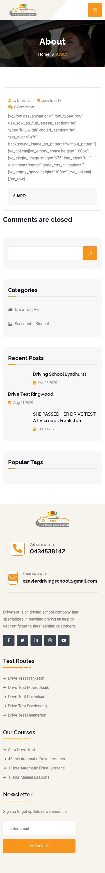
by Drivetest (20, 101)
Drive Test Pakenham (26, 696)
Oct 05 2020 (45, 383)
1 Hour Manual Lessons (29, 777)
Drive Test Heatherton (27, 715)
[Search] (90, 253)
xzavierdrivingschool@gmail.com (60, 581)
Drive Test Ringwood (30, 394)
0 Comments (21, 107)
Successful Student (32, 323)
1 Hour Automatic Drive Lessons (36, 768)
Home (43, 54)
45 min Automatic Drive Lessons (36, 758)
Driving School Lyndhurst (59, 374)
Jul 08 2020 (44, 429)
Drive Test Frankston (26, 678)
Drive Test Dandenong (27, 706)
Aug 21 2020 (20, 403)
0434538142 (48, 551)
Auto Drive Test (21, 749)
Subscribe (39, 846)
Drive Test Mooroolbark (28, 687)
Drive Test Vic (27, 309)
